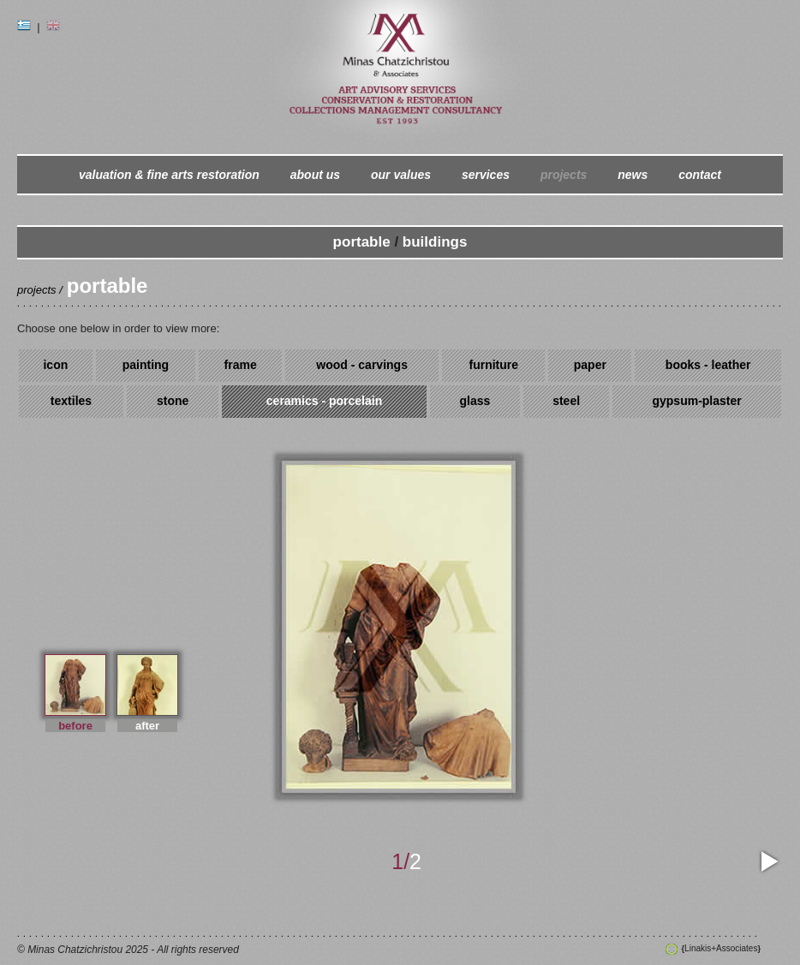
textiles (71, 401)
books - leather (708, 365)
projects (563, 175)
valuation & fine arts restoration (169, 175)
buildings (435, 242)
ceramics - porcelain (324, 401)
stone (172, 401)
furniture (493, 365)
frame (240, 365)
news (633, 175)
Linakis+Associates (721, 948)
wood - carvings (362, 365)
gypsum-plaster (696, 401)
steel (566, 401)
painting (145, 365)
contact (699, 175)
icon (55, 365)
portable (362, 242)
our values (401, 175)
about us (315, 175)
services (486, 175)
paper (590, 365)
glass (474, 401)
